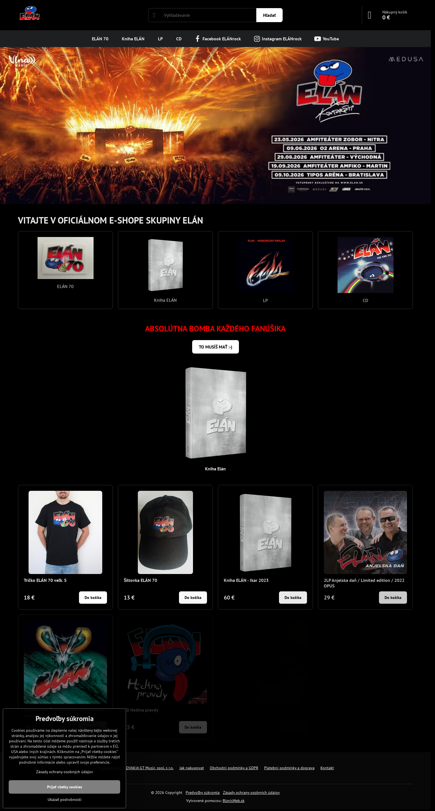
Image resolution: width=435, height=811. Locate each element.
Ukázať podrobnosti (65, 799)
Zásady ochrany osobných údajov (251, 792)
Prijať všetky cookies (64, 786)
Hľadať (269, 15)
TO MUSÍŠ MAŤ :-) (215, 347)
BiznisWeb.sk (234, 800)
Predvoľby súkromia (203, 792)
